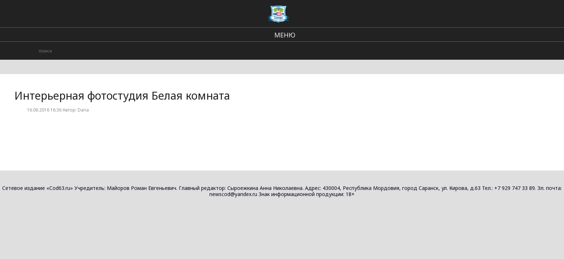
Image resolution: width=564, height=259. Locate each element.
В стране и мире (299, 14)
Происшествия (349, 14)
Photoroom (427, 61)
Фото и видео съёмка (473, 50)
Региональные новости (239, 14)
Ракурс (421, 86)
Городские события (402, 14)
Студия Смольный (435, 112)
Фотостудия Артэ (435, 137)
